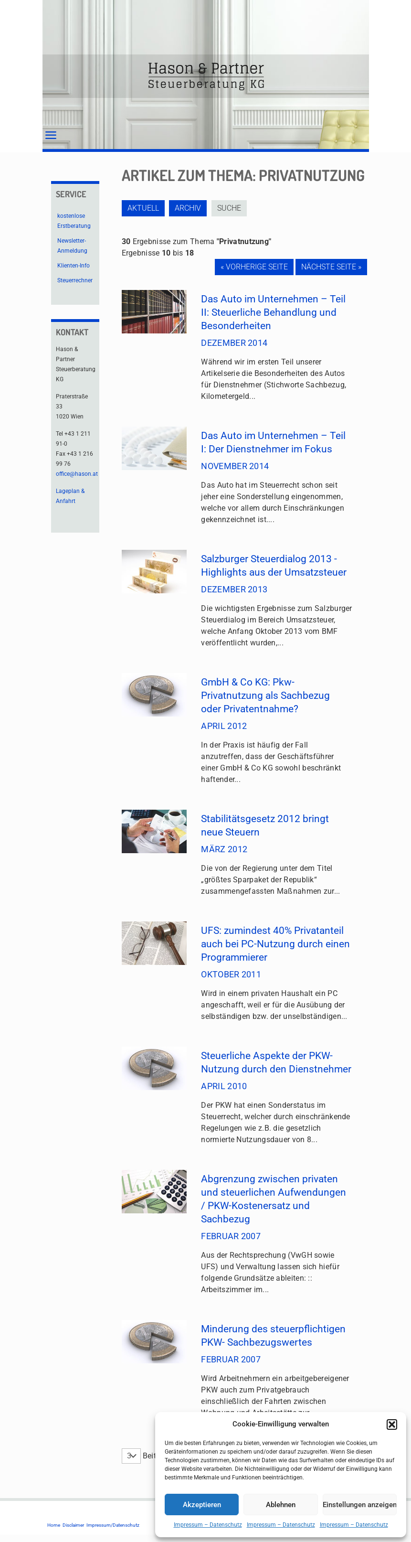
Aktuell (143, 208)
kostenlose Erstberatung (74, 221)
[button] (392, 1424)
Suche (232, 208)
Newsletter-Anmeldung (72, 245)
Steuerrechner (75, 280)
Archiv (190, 208)
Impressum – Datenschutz (208, 1524)
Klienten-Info (73, 265)
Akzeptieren (202, 1504)
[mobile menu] (50, 136)
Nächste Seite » (331, 266)
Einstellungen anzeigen (360, 1504)
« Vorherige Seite (254, 266)
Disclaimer (73, 1525)
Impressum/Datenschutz (112, 1525)
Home (53, 1525)
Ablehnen (280, 1504)
